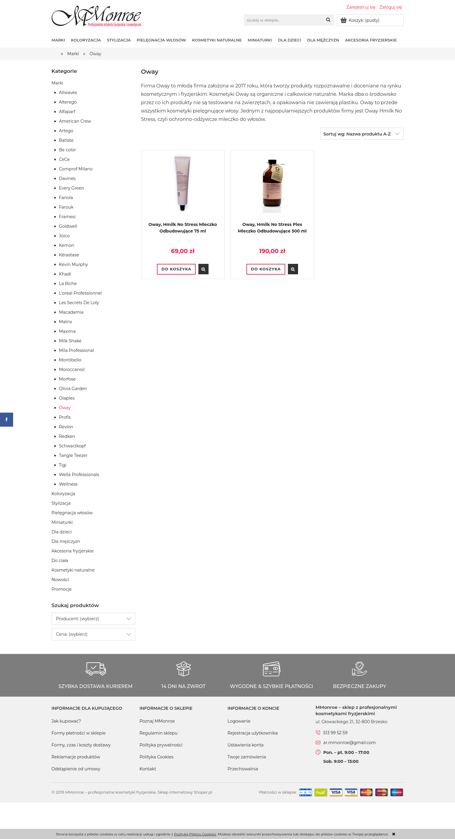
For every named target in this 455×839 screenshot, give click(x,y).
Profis (65, 417)
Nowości (60, 579)
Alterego (68, 102)
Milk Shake (70, 341)
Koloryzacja (63, 493)
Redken (67, 436)
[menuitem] (61, 40)
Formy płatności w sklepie (79, 733)
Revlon (66, 426)
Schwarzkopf (72, 446)
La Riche (68, 283)
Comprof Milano (76, 169)
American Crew (75, 121)
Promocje (62, 589)
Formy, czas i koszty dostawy (81, 745)
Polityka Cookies (157, 757)
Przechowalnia (243, 769)
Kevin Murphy (73, 264)
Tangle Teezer (73, 455)
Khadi (65, 274)
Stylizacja (61, 503)
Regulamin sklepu (159, 733)
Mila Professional (76, 350)
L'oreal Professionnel (80, 293)
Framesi (67, 216)
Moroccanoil (72, 369)
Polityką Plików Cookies (195, 834)
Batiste (66, 140)
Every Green (71, 188)
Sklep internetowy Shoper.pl (185, 792)
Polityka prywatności (161, 745)
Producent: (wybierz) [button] (77, 618)
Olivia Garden (73, 388)
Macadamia (71, 312)
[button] (203, 269)
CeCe (64, 159)
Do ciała (60, 560)
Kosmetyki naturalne (73, 570)
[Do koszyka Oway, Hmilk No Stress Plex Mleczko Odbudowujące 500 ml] (265, 269)
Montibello (70, 360)
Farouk (66, 207)
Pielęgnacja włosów (72, 512)
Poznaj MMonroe (157, 721)
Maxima (67, 331)
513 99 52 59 (335, 732)
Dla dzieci (62, 532)
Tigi (63, 465)
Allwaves (68, 92)
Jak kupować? (66, 721)
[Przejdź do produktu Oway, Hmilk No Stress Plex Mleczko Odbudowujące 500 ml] (272, 188)
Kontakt (148, 769)
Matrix (65, 321)
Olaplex (67, 398)
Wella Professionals (79, 474)
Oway (65, 407)
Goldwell (68, 226)
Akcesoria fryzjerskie (73, 551)
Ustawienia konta (246, 745)
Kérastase (69, 255)
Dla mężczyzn (66, 541)
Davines (67, 178)
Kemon (66, 245)
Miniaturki (62, 522)
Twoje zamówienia (247, 757)
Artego (66, 130)
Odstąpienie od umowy (76, 769)
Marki (57, 83)
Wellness (68, 484)
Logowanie (239, 721)
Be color (67, 150)
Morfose (67, 379)
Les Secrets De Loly (79, 302)
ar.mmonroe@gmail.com (349, 742)
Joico (64, 235)
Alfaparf (67, 111)
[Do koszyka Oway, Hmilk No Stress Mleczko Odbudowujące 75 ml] (176, 269)
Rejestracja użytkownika (253, 733)
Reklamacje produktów (76, 757)
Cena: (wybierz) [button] (72, 634)
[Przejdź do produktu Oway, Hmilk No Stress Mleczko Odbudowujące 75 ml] (183, 188)
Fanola (66, 197)
